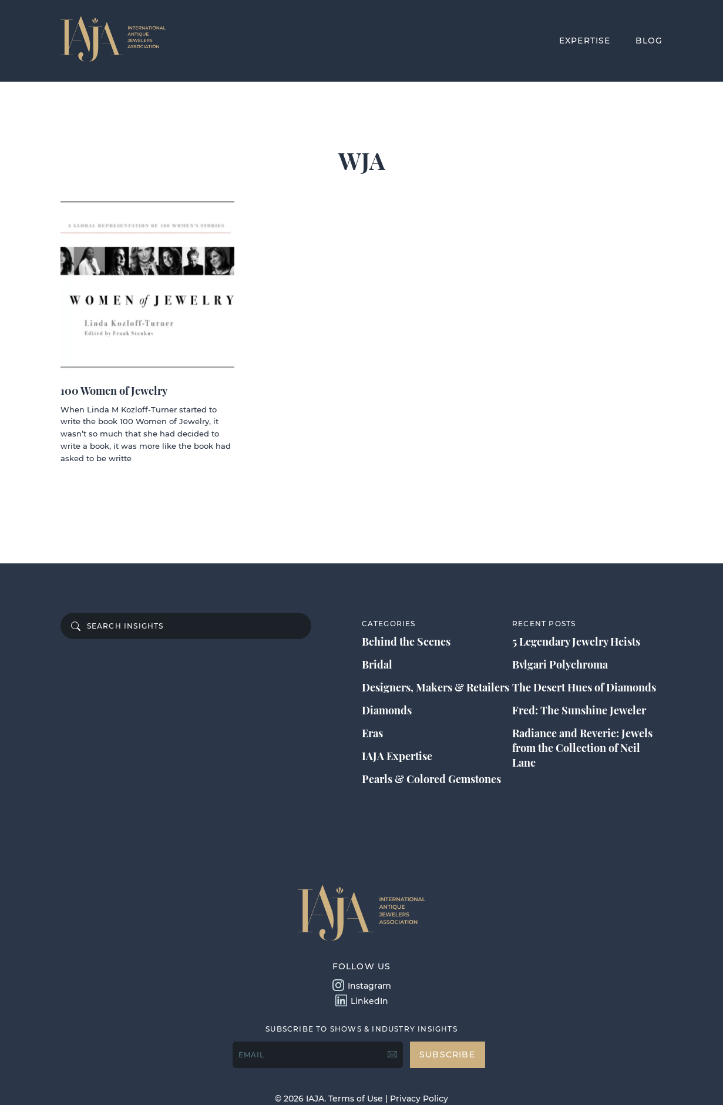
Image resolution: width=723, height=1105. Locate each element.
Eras (372, 733)
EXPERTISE (585, 40)
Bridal (377, 664)
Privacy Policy (419, 1098)
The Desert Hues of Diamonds (584, 687)
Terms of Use (355, 1098)
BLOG (649, 40)
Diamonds (387, 710)
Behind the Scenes (406, 641)
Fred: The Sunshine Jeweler (579, 710)
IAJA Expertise (397, 756)
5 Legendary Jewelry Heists (576, 641)
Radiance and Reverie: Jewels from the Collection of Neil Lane (582, 748)
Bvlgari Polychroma (560, 664)
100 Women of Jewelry (113, 391)
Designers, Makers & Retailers (435, 687)
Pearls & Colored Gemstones (431, 779)
